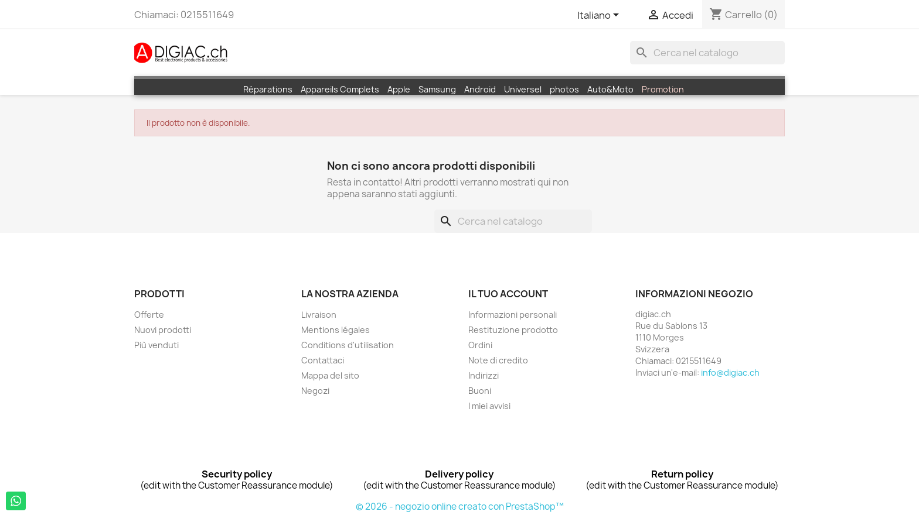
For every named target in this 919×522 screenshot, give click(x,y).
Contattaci (322, 360)
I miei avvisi (489, 405)
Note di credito (498, 360)
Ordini (480, 345)
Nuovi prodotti (162, 329)
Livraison (318, 314)
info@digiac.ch (730, 372)
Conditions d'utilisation (347, 345)
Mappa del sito (330, 375)
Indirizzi (483, 375)
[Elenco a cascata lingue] (600, 16)
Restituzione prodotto (513, 329)
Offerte (149, 314)
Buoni (479, 390)
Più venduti (156, 345)
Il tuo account (508, 293)
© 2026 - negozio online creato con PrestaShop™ (460, 506)
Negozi (315, 390)
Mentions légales (335, 329)
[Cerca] (707, 52)
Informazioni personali (512, 314)
